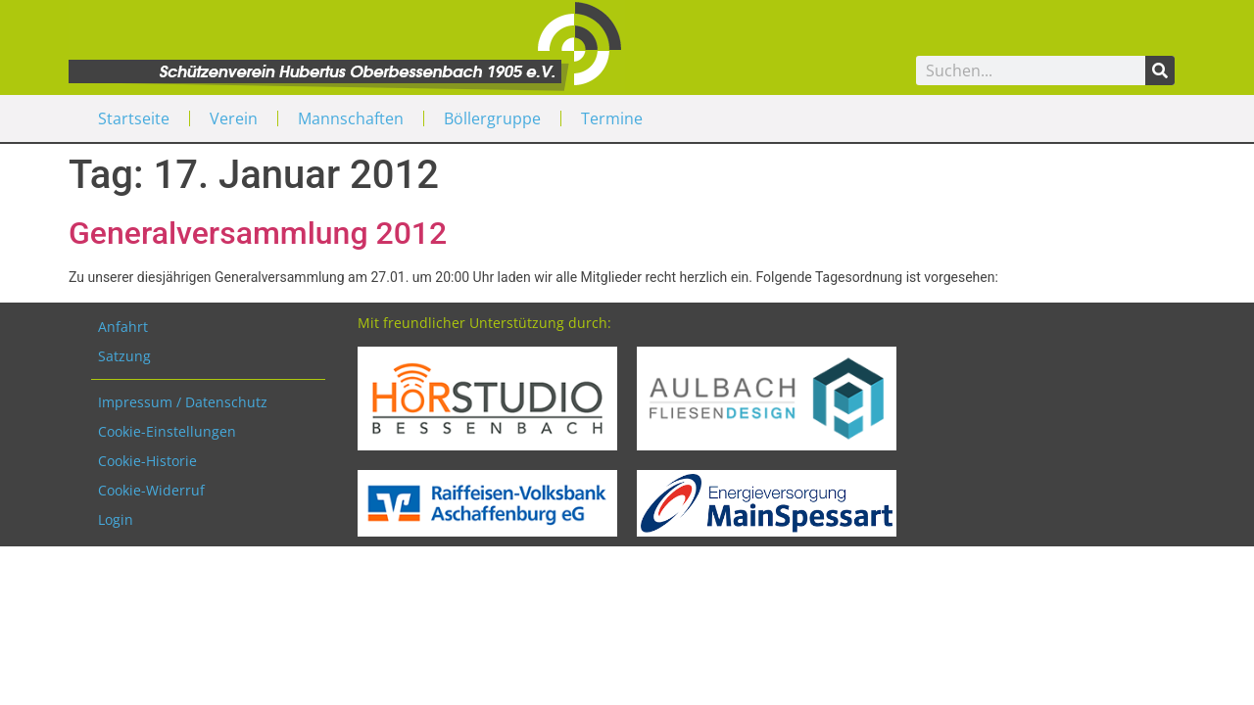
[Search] (1160, 70)
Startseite (133, 118)
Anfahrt (123, 326)
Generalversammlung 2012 (258, 233)
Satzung (124, 356)
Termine (612, 118)
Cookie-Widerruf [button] (151, 490)
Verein (234, 118)
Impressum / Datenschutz (182, 402)
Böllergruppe (492, 118)
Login (115, 519)
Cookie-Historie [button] (147, 460)
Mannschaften (351, 118)
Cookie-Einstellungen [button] (167, 431)
